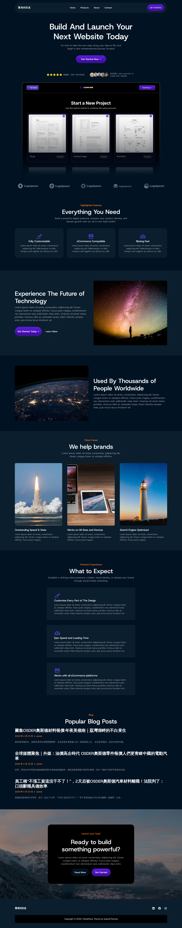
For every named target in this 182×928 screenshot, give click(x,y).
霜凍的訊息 (24, 7)
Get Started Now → (91, 59)
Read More (80, 872)
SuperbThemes (111, 919)
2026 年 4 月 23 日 (24, 736)
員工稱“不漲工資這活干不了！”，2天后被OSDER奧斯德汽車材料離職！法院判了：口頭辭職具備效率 (89, 784)
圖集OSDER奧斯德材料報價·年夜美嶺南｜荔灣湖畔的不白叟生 (70, 730)
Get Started (101, 872)
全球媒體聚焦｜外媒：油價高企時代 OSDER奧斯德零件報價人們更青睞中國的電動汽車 (91, 756)
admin (39, 736)
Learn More (51, 331)
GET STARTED (155, 8)
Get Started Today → (28, 331)
